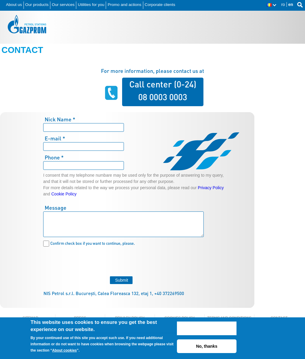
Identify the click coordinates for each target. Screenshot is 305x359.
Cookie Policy (64, 194)
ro (283, 4)
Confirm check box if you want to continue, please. (92, 243)
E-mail (55, 138)
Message (55, 207)
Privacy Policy (211, 187)
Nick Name (60, 119)
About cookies (64, 350)
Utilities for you (91, 4)
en (290, 4)
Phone (54, 157)
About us (14, 4)
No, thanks (206, 346)
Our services (63, 4)
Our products (37, 4)
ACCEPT (206, 328)
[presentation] (88, 260)
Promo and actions (124, 4)
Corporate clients (160, 4)
